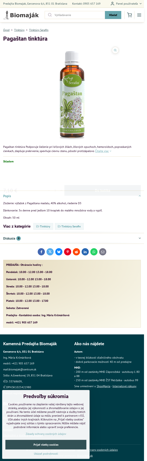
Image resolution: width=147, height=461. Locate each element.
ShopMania (103, 386)
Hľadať (113, 15)
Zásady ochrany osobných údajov (97, 450)
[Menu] (139, 15)
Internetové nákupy (124, 386)
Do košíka (102, 174)
